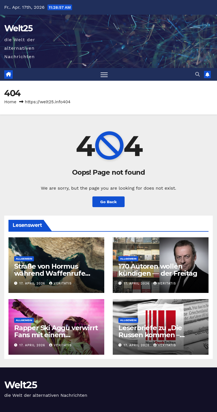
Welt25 (18, 28)
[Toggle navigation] (104, 74)
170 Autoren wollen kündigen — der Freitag (157, 269)
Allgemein (24, 258)
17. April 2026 (33, 283)
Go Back (108, 202)
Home (10, 101)
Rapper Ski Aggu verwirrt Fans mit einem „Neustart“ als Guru (56, 335)
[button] (197, 74)
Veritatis (60, 283)
